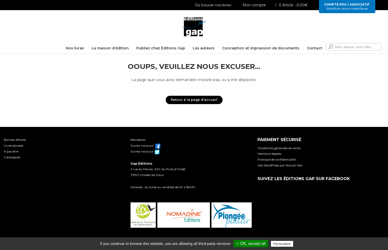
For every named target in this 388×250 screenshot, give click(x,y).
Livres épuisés (13, 145)
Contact (314, 48)
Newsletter (138, 140)
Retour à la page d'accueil (194, 100)
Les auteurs (203, 48)
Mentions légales (269, 154)
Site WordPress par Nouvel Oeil (279, 165)
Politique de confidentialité (276, 159)
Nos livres (75, 48)
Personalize (282, 244)
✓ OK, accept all (251, 243)
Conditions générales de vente (278, 148)
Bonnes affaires (15, 140)
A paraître (11, 151)
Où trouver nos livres (211, 5)
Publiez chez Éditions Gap (160, 48)
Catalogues (12, 157)
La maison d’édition (110, 48)
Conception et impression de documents (260, 48)
